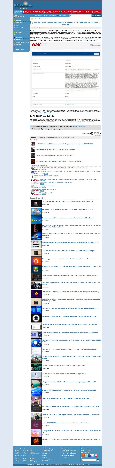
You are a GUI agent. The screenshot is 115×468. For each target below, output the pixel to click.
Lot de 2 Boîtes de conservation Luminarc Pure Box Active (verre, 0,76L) (53, 182)
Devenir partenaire (45, 464)
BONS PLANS (66, 12)
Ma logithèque (45, 453)
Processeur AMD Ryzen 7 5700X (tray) (44, 186)
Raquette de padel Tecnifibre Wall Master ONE (46, 175)
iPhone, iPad (26, 450)
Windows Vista (18, 455)
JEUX (88, 12)
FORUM (96, 12)
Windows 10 (18, 450)
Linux (16, 458)
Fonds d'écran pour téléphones (69, 453)
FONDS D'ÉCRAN (78, 12)
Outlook (24, 458)
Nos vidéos (62, 15)
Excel (31, 450)
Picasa (31, 460)
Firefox (24, 455)
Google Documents (34, 453)
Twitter (24, 460)
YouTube (32, 457)
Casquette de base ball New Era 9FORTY (45, 189)
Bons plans (64, 457)
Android (24, 449)
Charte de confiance (29, 464)
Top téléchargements (47, 450)
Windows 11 (18, 449)
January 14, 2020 (64, 129)
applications (67, 449)
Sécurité (32, 458)
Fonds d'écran (45, 457)
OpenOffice (32, 452)
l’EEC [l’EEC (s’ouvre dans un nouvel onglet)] (89, 38)
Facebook (25, 462)
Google (31, 455)
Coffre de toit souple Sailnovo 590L (43, 193)
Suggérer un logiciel (46, 452)
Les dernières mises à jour (48, 449)
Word (31, 449)
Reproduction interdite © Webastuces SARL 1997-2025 (77, 464)
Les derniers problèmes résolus (88, 449)
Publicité (37, 464)
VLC (16, 460)
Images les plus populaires (48, 459)
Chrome (25, 453)
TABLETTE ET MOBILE (52, 12)
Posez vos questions (86, 450)
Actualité (21, 16)
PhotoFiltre (17, 462)
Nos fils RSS (39, 15)
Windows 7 (17, 453)
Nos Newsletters (51, 15)
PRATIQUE (27, 12)
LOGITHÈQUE (38, 12)
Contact (61, 464)
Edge (24, 452)
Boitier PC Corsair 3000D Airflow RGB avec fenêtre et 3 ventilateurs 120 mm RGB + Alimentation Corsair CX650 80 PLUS (65, 179)
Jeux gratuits (45, 460)
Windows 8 (17, 452)
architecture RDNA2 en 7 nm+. (46, 113)
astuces (72, 449)
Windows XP (18, 457)
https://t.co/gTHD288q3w (79, 126)
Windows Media (33, 462)
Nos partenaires (54, 464)
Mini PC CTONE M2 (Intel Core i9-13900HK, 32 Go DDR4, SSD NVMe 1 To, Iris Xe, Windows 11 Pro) (60, 168)
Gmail (24, 457)
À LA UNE (18, 12)
